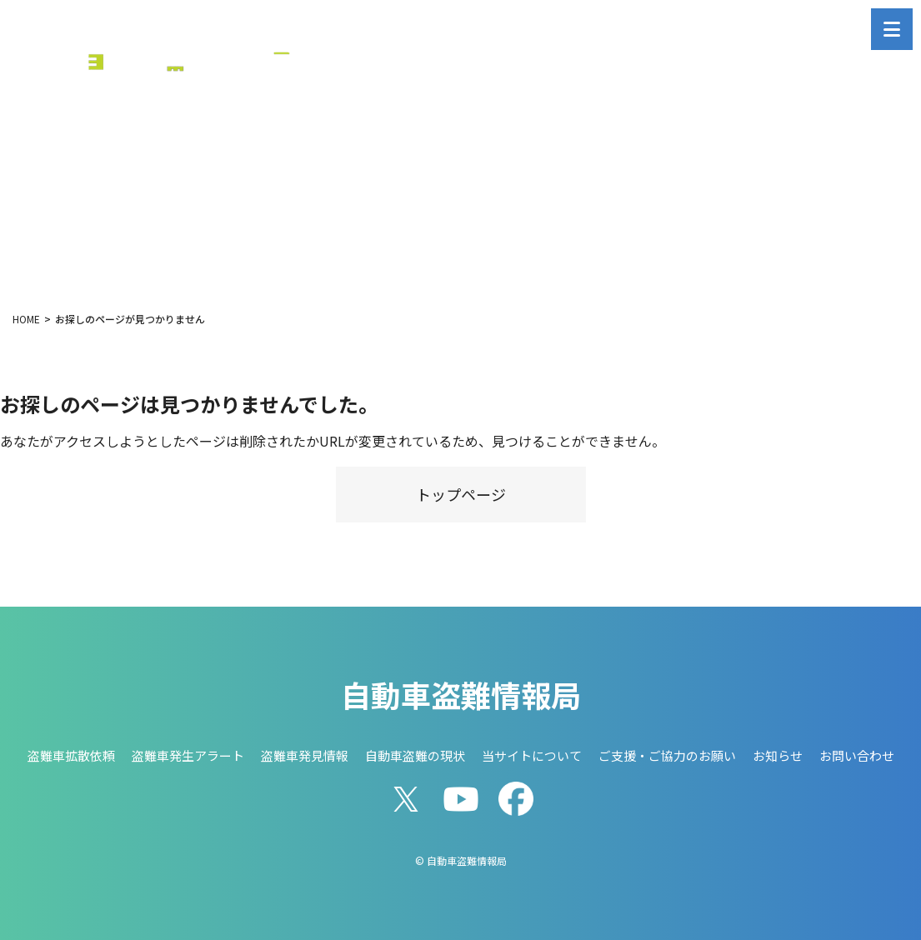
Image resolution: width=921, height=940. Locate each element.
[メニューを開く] (892, 29)
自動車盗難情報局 (461, 694)
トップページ (461, 494)
